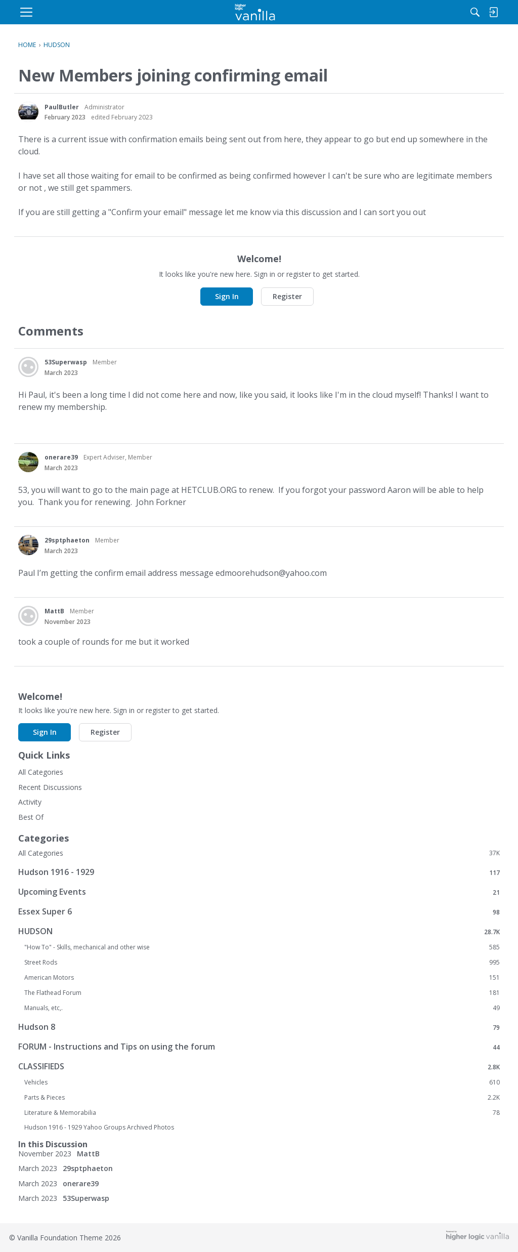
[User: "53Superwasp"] (28, 367)
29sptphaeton (67, 540)
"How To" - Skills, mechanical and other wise (262, 947)
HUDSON (259, 931)
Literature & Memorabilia (262, 1112)
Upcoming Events (259, 892)
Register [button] (287, 296)
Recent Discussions (50, 787)
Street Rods (262, 962)
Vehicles (262, 1082)
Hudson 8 (259, 1027)
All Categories (40, 772)
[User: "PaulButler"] (28, 112)
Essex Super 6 (259, 911)
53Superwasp (66, 362)
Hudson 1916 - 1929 (259, 872)
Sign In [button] (227, 296)
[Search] (395, 12)
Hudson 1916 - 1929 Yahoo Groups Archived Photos (99, 1127)
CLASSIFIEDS (259, 1066)
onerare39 (61, 457)
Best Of (31, 817)
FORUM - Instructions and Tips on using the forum (259, 1046)
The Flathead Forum (262, 992)
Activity (29, 802)
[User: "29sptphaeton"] (28, 545)
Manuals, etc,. (262, 1008)
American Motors (262, 977)
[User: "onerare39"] (28, 462)
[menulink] (99, 12)
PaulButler (62, 107)
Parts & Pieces (262, 1097)
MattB (54, 611)
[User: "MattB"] (28, 616)
